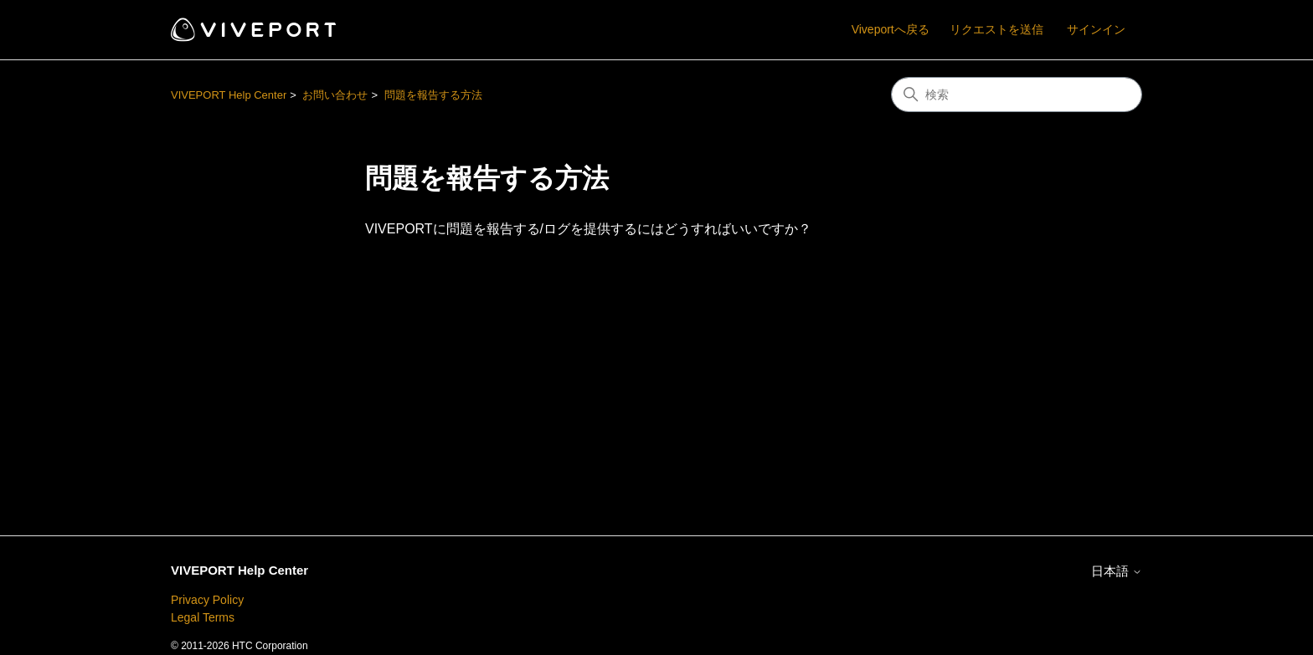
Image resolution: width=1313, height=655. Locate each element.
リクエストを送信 (996, 29)
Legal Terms (202, 617)
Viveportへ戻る (890, 29)
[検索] (1016, 94)
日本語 (1116, 571)
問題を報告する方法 (433, 95)
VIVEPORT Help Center (228, 95)
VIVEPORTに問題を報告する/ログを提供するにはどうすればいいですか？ (588, 229)
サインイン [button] (1096, 29)
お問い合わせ (335, 95)
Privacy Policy (207, 599)
